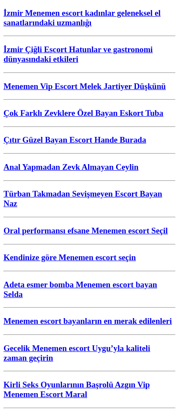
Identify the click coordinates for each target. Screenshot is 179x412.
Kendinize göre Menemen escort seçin (70, 257)
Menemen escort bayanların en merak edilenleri (88, 321)
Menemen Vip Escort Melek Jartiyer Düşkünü (85, 86)
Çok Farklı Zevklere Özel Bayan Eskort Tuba (83, 113)
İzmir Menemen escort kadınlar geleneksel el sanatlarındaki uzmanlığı (82, 17)
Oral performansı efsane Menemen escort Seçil (86, 230)
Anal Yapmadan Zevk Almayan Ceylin (71, 167)
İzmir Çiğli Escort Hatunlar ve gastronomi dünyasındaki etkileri (78, 54)
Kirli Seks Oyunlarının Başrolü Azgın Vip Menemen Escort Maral (77, 389)
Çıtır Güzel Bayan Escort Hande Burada (75, 139)
